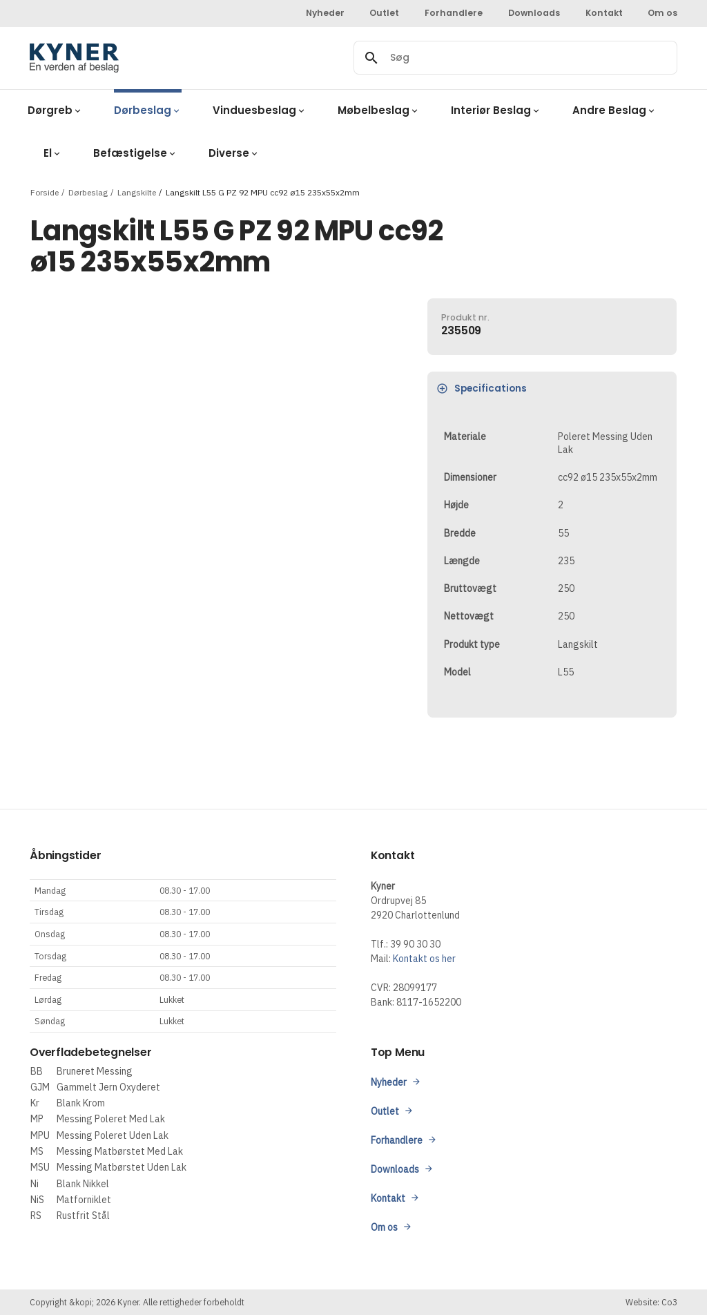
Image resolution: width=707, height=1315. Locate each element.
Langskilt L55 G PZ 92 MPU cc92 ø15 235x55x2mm (263, 191)
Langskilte (136, 191)
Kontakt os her (424, 958)
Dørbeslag (88, 191)
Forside (44, 191)
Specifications (481, 388)
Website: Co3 (651, 1301)
